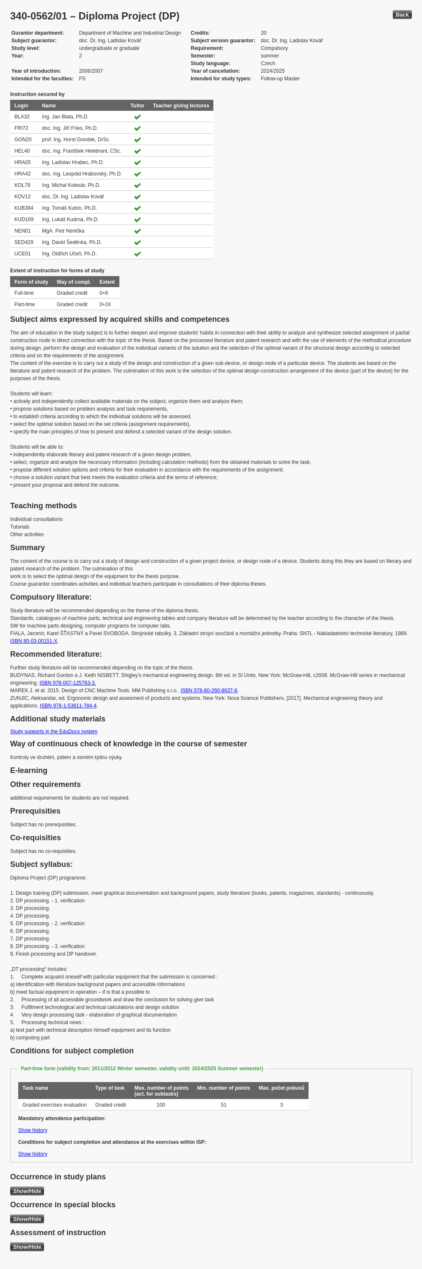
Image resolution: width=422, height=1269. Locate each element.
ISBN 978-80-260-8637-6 (209, 690)
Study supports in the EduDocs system (53, 732)
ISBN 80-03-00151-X (33, 641)
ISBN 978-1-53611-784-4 (68, 706)
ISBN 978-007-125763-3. (67, 683)
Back (402, 14)
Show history (32, 1130)
